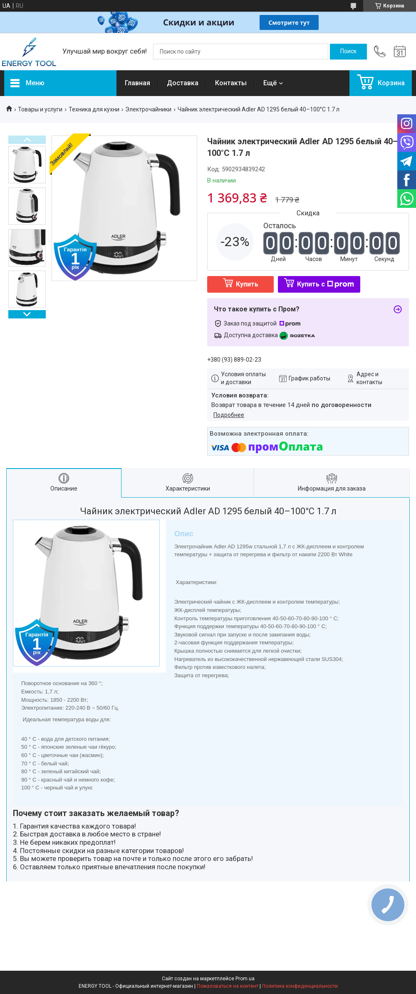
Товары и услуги (40, 109)
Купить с (325, 284)
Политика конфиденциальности (300, 986)
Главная (137, 83)
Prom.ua (245, 979)
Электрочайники (148, 109)
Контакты (231, 83)
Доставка (182, 83)
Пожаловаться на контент (227, 986)
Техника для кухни (94, 109)
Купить (247, 284)
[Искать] (348, 51)
